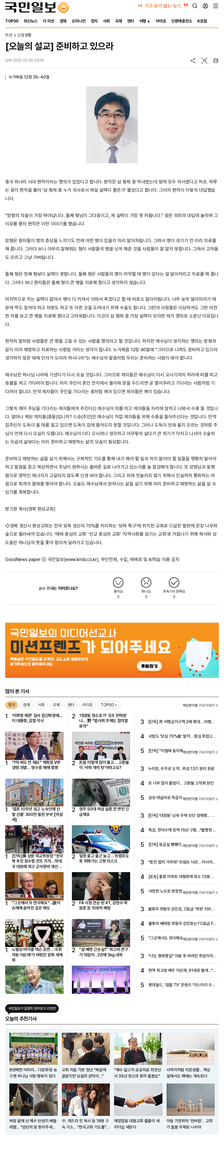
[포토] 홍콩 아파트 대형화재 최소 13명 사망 (181, 877)
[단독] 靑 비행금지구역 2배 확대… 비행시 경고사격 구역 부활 (181, 722)
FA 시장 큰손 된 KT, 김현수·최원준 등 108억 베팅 (103, 905)
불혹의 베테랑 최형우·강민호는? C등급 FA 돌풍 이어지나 (182, 924)
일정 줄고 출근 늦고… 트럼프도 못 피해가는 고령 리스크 (104, 858)
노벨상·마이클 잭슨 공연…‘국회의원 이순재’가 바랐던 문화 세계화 (37, 955)
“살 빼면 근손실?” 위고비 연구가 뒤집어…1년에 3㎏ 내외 (103, 952)
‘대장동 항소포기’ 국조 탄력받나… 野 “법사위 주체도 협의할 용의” (103, 721)
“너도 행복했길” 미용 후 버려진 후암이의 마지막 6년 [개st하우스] (180, 956)
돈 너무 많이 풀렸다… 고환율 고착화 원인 (181, 783)
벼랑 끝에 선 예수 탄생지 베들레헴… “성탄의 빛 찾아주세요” (33, 1124)
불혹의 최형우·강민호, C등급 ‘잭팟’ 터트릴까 (181, 909)
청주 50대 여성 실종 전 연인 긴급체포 (104, 812)
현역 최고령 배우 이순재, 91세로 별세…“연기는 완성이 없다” (182, 971)
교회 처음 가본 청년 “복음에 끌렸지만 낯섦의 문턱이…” (84, 1073)
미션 (8, 35)
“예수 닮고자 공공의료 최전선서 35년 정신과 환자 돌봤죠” (137, 1073)
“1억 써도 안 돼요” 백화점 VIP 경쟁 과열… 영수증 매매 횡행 (36, 765)
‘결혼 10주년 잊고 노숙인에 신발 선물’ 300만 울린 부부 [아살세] (37, 814)
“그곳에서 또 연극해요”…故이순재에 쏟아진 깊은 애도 (36, 905)
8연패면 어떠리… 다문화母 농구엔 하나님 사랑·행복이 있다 (33, 1073)
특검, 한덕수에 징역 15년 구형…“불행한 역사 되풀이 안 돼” (182, 830)
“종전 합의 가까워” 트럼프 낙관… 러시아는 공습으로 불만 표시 (182, 862)
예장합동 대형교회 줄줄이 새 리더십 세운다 (136, 1124)
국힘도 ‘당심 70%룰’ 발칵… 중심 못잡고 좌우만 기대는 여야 (180, 737)
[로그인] (205, 6)
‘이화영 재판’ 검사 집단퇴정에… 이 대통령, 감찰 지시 (37, 718)
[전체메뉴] (216, 6)
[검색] (195, 6)
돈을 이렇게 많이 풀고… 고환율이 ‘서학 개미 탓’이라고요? (104, 765)
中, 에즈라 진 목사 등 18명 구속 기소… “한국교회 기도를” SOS (85, 1124)
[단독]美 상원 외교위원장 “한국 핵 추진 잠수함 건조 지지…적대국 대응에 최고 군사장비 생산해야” (37, 861)
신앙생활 (24, 35)
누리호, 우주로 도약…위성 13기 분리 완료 (181, 768)
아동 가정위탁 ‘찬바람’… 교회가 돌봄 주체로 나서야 (190, 1124)
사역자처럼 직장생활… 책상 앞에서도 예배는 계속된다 (189, 1073)
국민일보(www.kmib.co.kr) (73, 559)
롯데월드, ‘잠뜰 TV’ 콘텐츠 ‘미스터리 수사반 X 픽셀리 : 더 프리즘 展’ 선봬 (182, 985)
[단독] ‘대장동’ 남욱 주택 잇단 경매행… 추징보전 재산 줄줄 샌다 (181, 816)
